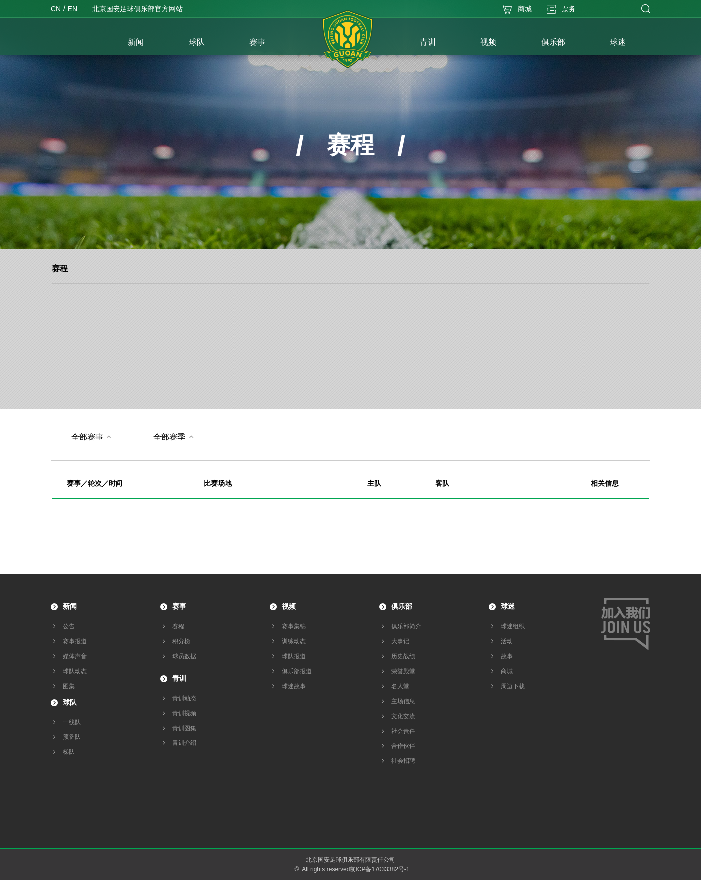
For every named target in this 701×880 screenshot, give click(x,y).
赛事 (179, 606)
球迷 (508, 606)
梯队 (69, 751)
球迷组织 (513, 626)
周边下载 (513, 686)
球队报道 (294, 656)
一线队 (72, 722)
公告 (69, 626)
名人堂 (400, 686)
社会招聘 (403, 760)
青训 (179, 678)
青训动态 (184, 698)
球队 (70, 702)
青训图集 (184, 728)
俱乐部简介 (406, 626)
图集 (69, 686)
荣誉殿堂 (403, 671)
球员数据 (184, 656)
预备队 (72, 736)
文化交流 (403, 716)
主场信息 (403, 701)
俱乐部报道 (297, 671)
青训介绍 (184, 742)
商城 (507, 671)
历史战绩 (403, 656)
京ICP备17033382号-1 (379, 869)
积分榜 (181, 641)
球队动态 (75, 671)
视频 (289, 606)
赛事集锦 (294, 626)
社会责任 (403, 731)
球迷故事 (294, 686)
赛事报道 (75, 641)
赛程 (60, 268)
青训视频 (184, 713)
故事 (507, 656)
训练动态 (294, 641)
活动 (507, 641)
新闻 (70, 606)
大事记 (400, 641)
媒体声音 (75, 656)
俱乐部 (401, 606)
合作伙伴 (403, 745)
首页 (78, 43)
